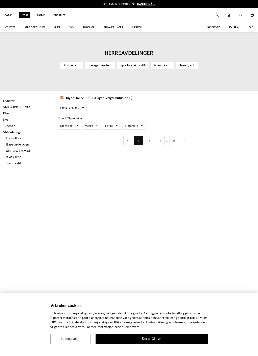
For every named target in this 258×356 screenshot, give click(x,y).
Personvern (131, 327)
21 (175, 140)
